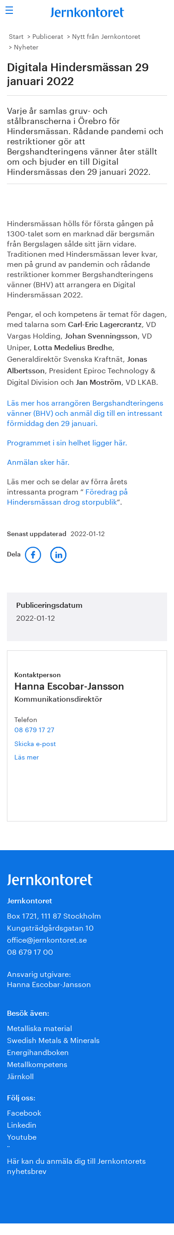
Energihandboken (38, 1051)
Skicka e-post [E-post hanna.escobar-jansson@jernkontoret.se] (35, 743)
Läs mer (40, 756)
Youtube (21, 1136)
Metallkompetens (37, 1063)
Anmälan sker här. (38, 461)
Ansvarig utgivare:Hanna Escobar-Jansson (49, 978)
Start (16, 36)
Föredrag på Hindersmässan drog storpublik (67, 495)
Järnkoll (20, 1075)
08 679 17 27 (34, 729)
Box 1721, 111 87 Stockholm (54, 914)
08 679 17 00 (30, 951)
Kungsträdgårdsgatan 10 (50, 926)
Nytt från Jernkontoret (106, 36)
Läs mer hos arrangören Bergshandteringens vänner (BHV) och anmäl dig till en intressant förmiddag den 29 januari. (85, 412)
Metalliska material (39, 1027)
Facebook (24, 1112)
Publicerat (47, 36)
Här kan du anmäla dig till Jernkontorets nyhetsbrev (76, 1165)
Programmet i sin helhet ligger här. (67, 441)
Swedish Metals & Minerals (53, 1039)
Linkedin (21, 1124)
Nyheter (26, 46)
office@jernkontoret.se (47, 939)
